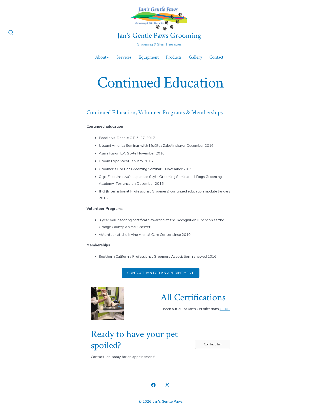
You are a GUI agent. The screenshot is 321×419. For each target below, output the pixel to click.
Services (123, 57)
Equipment (149, 57)
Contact (216, 57)
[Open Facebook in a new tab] (153, 385)
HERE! (225, 308)
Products (174, 57)
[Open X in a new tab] (167, 385)
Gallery (195, 57)
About (102, 57)
